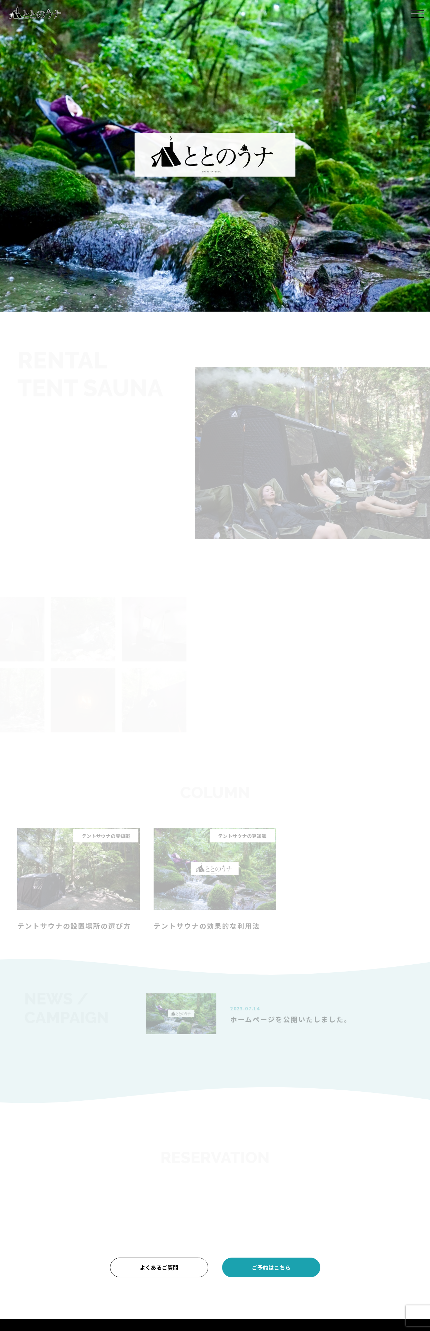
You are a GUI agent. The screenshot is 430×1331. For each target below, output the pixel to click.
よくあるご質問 (159, 1267)
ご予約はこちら (271, 1267)
